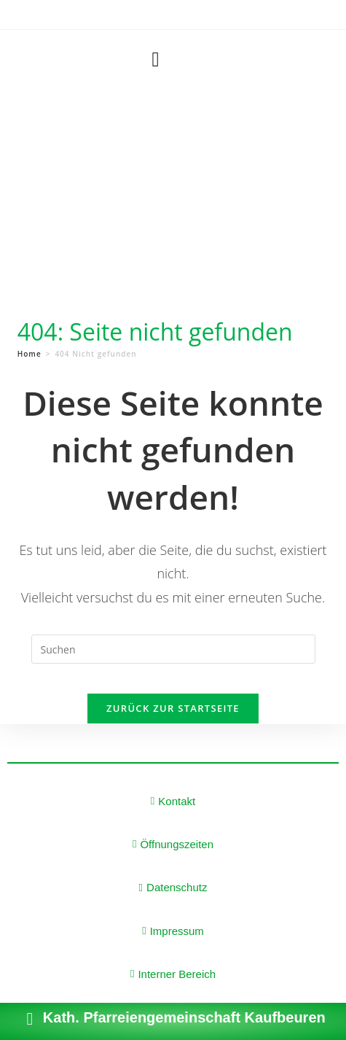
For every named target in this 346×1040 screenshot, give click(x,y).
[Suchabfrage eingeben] (173, 649)
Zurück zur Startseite (173, 708)
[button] (155, 59)
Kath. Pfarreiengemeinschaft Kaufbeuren (184, 1017)
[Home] (29, 354)
